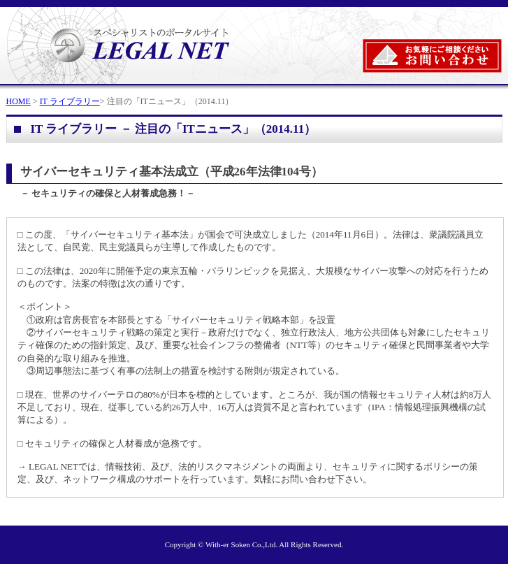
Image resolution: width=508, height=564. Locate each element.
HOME (18, 101)
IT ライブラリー (70, 101)
